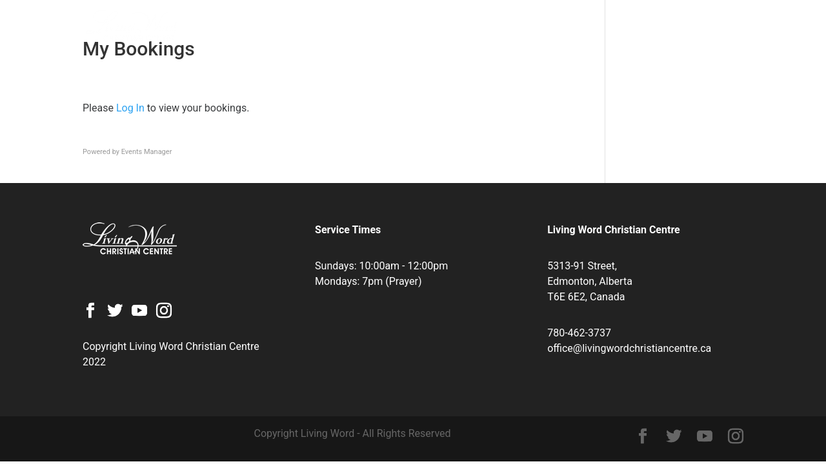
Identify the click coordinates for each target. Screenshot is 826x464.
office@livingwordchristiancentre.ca (629, 348)
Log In (130, 108)
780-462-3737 (579, 333)
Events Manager (146, 152)
